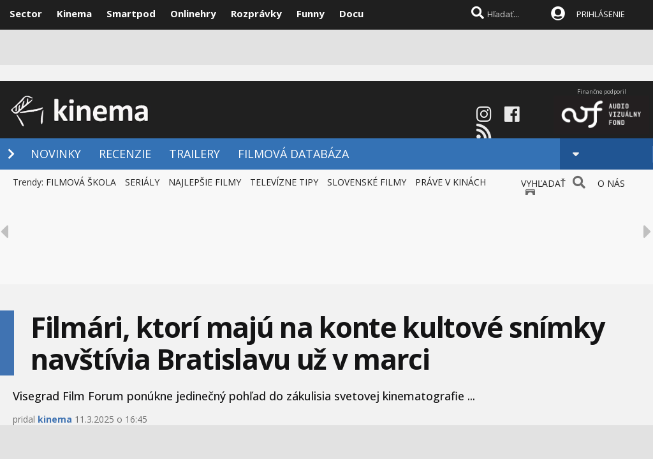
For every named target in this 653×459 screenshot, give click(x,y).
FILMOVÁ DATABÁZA (293, 153)
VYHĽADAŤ (543, 183)
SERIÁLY (142, 182)
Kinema (74, 13)
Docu (351, 13)
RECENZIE (125, 153)
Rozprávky (256, 13)
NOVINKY (56, 153)
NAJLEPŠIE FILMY (204, 182)
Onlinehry (193, 13)
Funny (311, 13)
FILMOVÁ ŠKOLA (81, 182)
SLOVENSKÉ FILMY (366, 182)
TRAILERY (194, 153)
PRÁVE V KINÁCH (450, 182)
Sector (26, 13)
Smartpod (131, 13)
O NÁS (611, 183)
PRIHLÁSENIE (600, 14)
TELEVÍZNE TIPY (284, 182)
